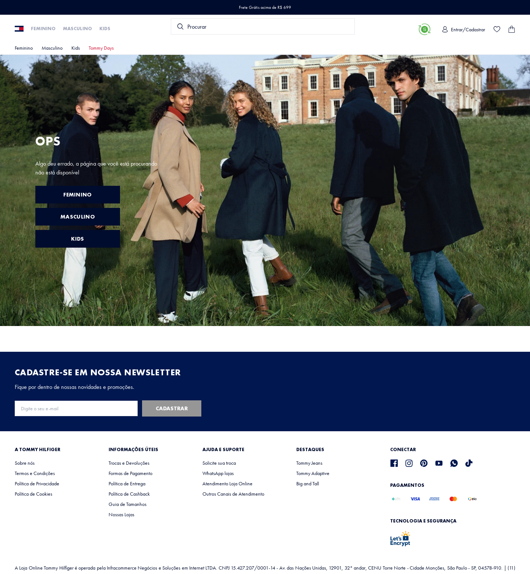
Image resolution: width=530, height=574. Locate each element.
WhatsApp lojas (218, 473)
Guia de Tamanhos (127, 504)
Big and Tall (307, 483)
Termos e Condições (35, 473)
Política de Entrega (127, 483)
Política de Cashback (129, 493)
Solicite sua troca (219, 463)
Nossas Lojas (121, 514)
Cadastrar (172, 408)
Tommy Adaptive (312, 473)
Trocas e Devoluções (129, 463)
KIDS (77, 238)
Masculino (77, 28)
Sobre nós (25, 463)
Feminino (43, 28)
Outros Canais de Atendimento (233, 493)
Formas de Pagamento (130, 473)
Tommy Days (101, 48)
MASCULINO (77, 216)
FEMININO (77, 194)
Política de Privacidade (37, 483)
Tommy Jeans (309, 463)
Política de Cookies (33, 493)
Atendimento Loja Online (227, 483)
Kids (104, 28)
